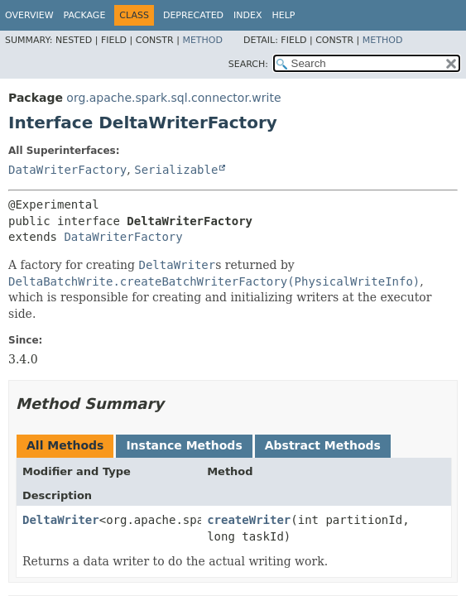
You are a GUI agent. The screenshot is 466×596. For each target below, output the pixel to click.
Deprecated (193, 15)
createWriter (249, 519)
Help (283, 15)
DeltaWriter (60, 519)
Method (202, 40)
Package (85, 15)
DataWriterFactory (67, 169)
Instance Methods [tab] (184, 445)
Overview (29, 15)
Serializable (176, 169)
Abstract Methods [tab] (323, 445)
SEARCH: (248, 64)
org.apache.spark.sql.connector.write (173, 97)
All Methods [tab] (64, 445)
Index (247, 15)
